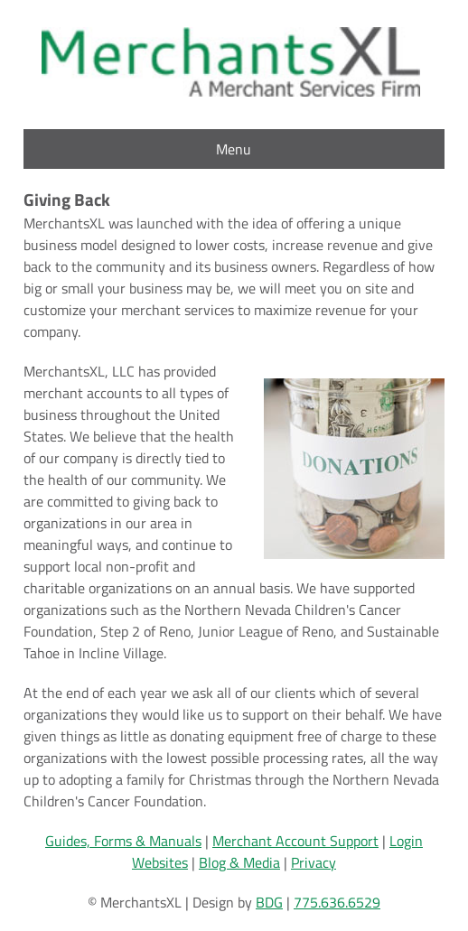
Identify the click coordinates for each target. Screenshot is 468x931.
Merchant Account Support (295, 841)
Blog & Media (239, 862)
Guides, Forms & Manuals (123, 841)
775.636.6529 (337, 902)
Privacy (313, 862)
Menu (233, 149)
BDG (269, 902)
